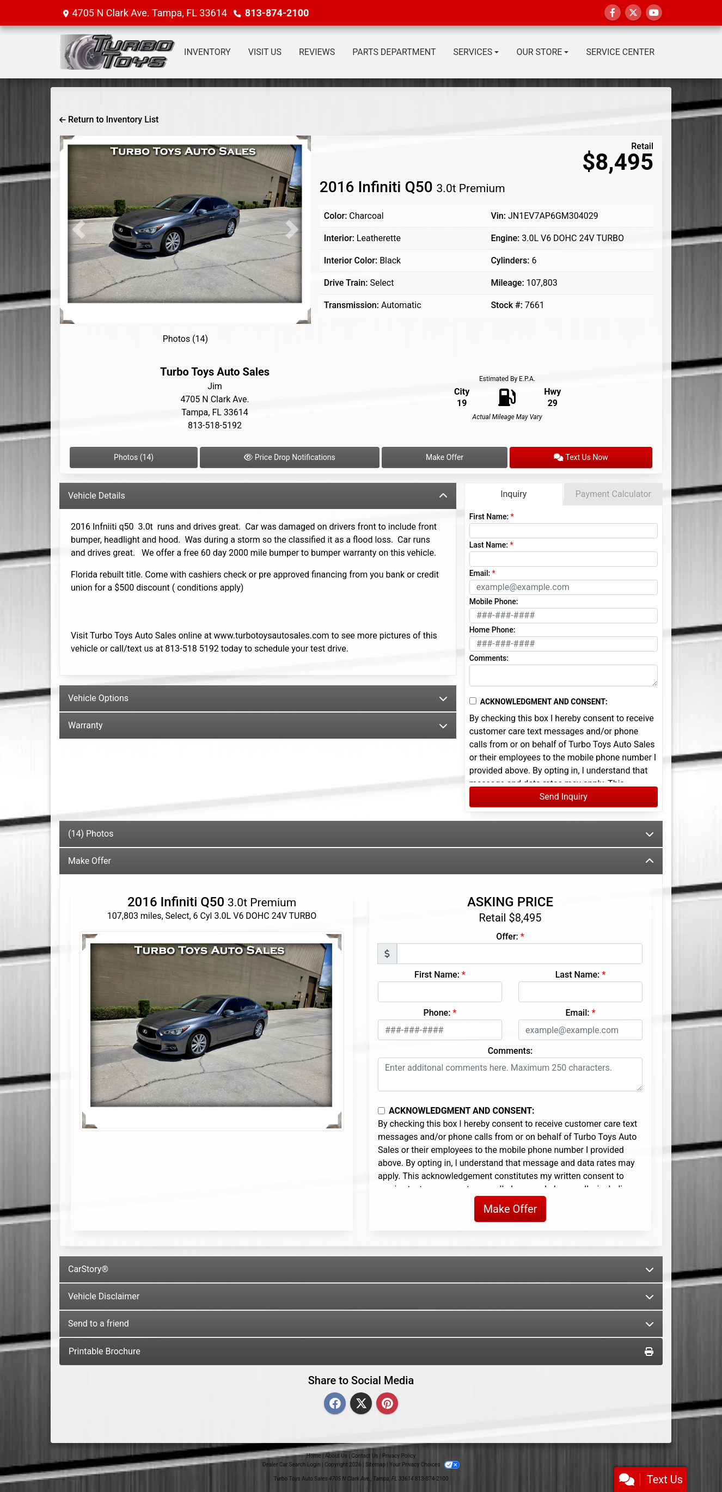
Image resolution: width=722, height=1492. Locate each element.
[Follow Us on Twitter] (633, 12)
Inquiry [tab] (513, 494)
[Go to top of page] (702, 1446)
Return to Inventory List (108, 119)
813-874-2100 (277, 13)
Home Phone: (492, 629)
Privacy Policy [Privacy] (399, 1456)
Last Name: (488, 545)
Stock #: (506, 305)
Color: (335, 216)
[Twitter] (361, 1404)
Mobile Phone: (493, 601)
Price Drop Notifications (289, 457)
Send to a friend (361, 1323)
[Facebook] (335, 1404)
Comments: (489, 658)
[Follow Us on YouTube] (654, 12)
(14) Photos (361, 833)
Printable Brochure (361, 1351)
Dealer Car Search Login (291, 1465)
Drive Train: (346, 283)
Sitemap (375, 1465)
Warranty (258, 725)
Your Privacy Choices (424, 1465)
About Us (336, 1456)
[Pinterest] (387, 1404)
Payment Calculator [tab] (613, 494)
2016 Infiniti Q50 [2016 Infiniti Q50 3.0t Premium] (412, 187)
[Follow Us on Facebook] (612, 12)
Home (314, 1456)
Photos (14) (186, 339)
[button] (78, 230)
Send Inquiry (564, 796)
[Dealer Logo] (117, 52)
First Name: (489, 516)
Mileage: (507, 283)
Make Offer (444, 457)
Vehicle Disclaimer (361, 1296)
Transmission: (351, 305)
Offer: (507, 936)
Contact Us (364, 1456)
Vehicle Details (258, 495)
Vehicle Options (258, 698)
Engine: (505, 238)
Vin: (498, 216)
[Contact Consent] (472, 700)
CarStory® (361, 1269)
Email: (479, 573)
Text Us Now (581, 457)
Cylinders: (510, 260)
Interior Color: (350, 260)
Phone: (437, 1013)
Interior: (339, 238)
